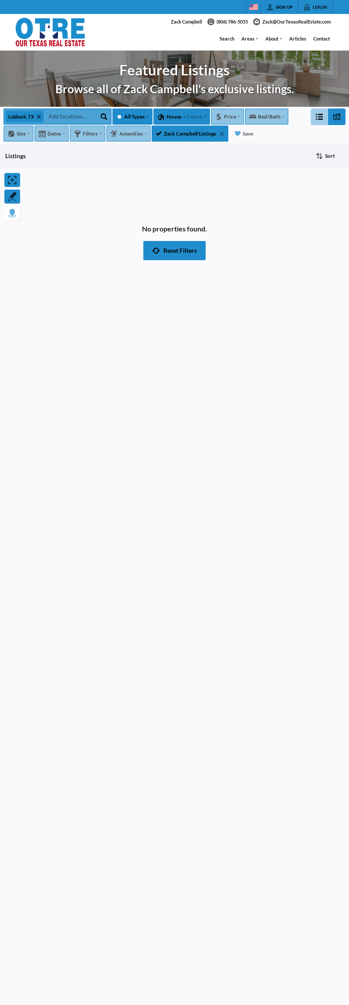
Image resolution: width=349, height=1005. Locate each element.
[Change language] (253, 7)
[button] (174, 250)
